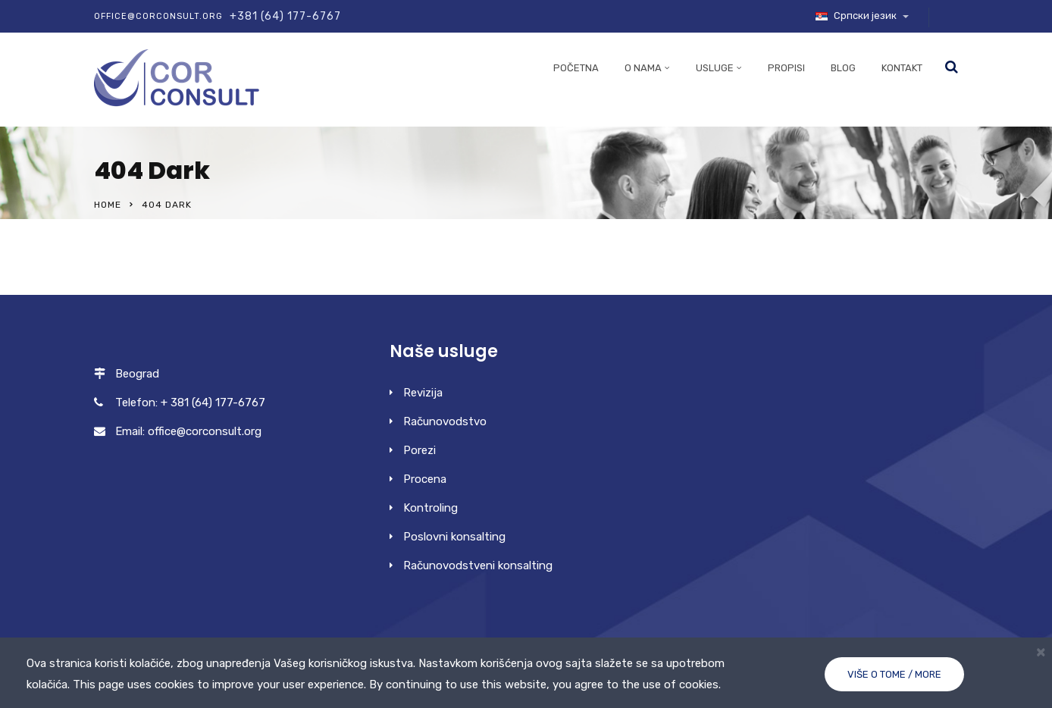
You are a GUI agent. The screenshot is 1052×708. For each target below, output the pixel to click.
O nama (643, 68)
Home (107, 204)
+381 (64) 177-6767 (285, 16)
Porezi (419, 450)
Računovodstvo (445, 421)
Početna (576, 68)
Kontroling (430, 508)
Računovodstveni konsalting (478, 565)
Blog (843, 68)
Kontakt (901, 68)
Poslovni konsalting (454, 537)
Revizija (423, 392)
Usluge (715, 68)
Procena (424, 479)
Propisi (786, 68)
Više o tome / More (894, 674)
